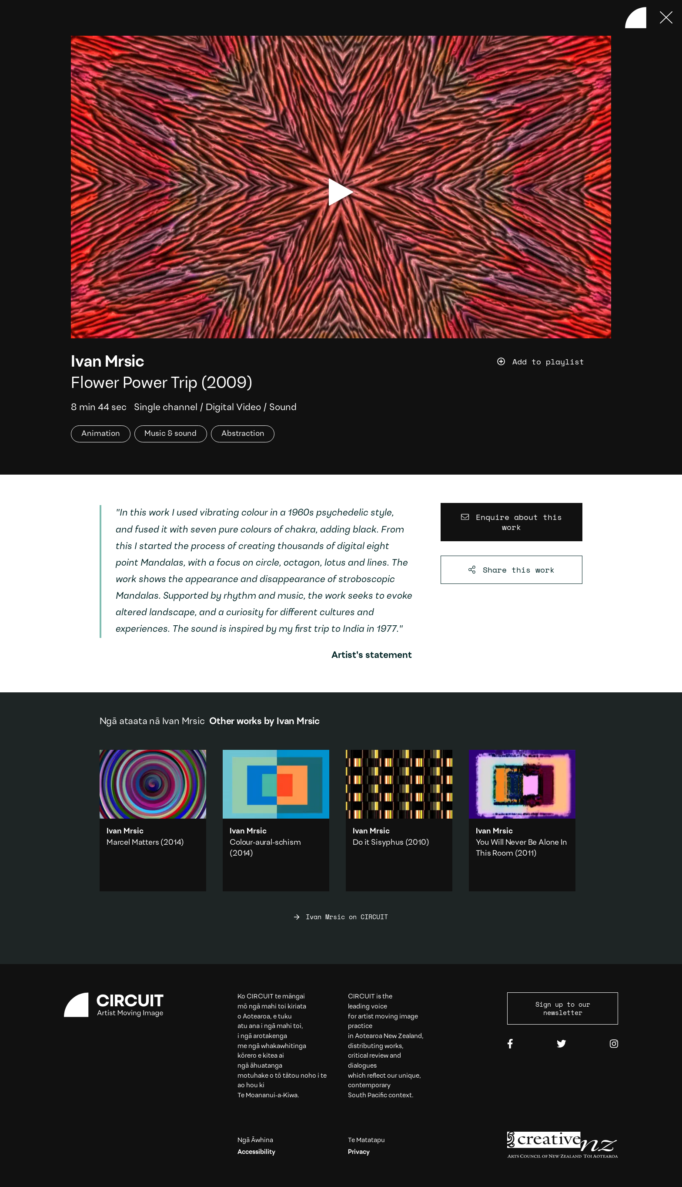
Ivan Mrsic (107, 362)
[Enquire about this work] (512, 522)
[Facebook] (510, 1044)
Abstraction (242, 434)
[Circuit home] (119, 1005)
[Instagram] (614, 1044)
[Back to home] (635, 17)
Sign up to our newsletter (562, 1008)
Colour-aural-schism (265, 843)
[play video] (341, 192)
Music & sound (170, 434)
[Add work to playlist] (554, 362)
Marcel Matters (133, 843)
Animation (100, 434)
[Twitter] (561, 1044)
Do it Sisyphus (378, 843)
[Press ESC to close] (666, 17)
